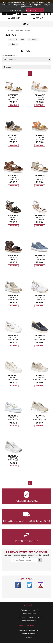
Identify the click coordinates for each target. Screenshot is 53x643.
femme (13, 44)
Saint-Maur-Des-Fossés (29, 630)
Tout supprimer (16, 40)
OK (39, 560)
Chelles (29, 637)
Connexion (14, 18)
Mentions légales (29, 621)
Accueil (11, 30)
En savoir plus (16, 10)
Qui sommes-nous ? (29, 610)
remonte (19, 30)
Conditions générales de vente (29, 617)
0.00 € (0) (38, 18)
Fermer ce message (34, 10)
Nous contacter (29, 614)
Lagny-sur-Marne (29, 634)
